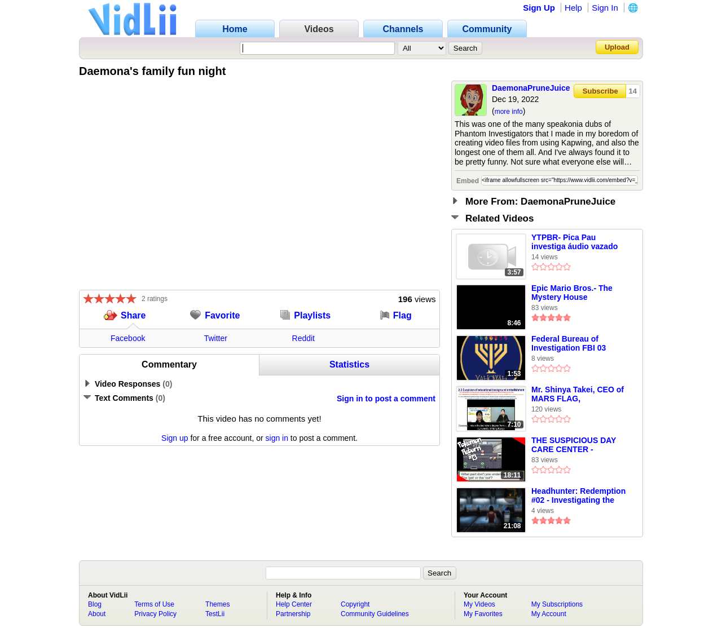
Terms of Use (154, 604)
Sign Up (539, 7)
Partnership (293, 614)
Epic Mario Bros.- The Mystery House (572, 293)
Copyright (355, 604)
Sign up (174, 438)
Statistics (349, 364)
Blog (95, 604)
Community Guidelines (375, 614)
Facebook (128, 338)
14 (633, 91)
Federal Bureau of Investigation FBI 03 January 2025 (568, 343)
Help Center (294, 604)
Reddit (303, 338)
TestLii (214, 614)
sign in (277, 438)
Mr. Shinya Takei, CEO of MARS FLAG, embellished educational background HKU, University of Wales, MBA (578, 394)
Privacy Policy (155, 614)
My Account (548, 614)
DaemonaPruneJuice (531, 87)
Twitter (215, 338)
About (96, 614)
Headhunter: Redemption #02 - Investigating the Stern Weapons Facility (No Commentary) (578, 496)
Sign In (605, 7)
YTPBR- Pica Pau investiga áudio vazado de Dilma (574, 242)
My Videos (479, 604)
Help (573, 7)
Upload (617, 47)
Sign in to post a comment (386, 398)
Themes (217, 604)
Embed (467, 181)
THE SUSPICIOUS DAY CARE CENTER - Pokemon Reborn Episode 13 (573, 445)
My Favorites (483, 614)
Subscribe (600, 91)
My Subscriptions (557, 604)
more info (509, 112)
